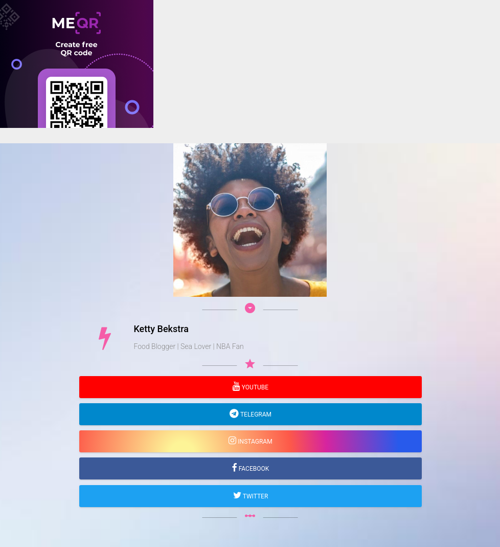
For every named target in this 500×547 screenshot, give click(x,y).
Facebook (253, 468)
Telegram (255, 414)
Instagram (254, 441)
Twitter (254, 496)
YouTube (254, 387)
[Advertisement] (250, 199)
